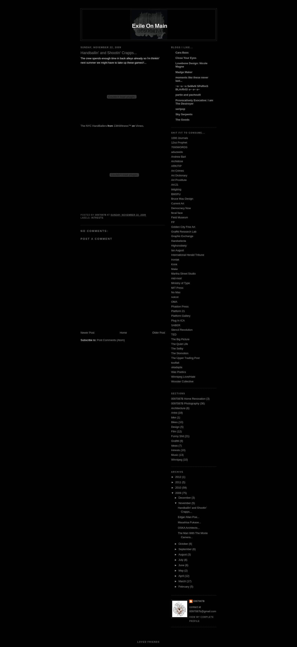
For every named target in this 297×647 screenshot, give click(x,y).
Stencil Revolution (182, 329)
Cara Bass (182, 52)
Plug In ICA (178, 320)
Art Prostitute (179, 180)
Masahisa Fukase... (189, 522)
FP (173, 222)
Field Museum (179, 217)
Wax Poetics (178, 372)
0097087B (199, 601)
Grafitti (175, 440)
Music (174, 454)
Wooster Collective (182, 381)
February (184, 586)
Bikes (174, 422)
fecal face (177, 212)
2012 (178, 476)
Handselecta (178, 240)
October (184, 543)
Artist (174, 412)
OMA (174, 301)
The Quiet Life (179, 344)
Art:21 (174, 184)
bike (173, 417)
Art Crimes (177, 170)
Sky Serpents (183, 114)
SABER (175, 325)
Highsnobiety (179, 245)
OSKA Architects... (189, 527)
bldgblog (176, 189)
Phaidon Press (180, 306)
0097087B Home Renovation (188, 398)
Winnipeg (176, 459)
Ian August (177, 250)
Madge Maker (183, 72)
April (182, 575)
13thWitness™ (122, 125)
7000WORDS (179, 147)
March (183, 581)
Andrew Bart (178, 156)
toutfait (175, 362)
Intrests (97, 218)
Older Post (158, 332)
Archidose (177, 161)
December (185, 497)
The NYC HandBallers (94, 125)
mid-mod (176, 278)
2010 (178, 487)
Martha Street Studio (183, 273)
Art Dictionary (179, 175)
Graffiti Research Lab (183, 231)
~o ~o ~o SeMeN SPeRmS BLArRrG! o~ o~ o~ (191, 88)
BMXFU (176, 194)
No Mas (175, 292)
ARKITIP (176, 166)
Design (175, 426)
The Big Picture (180, 339)
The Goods (182, 119)
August (183, 554)
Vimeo (139, 125)
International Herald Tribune (187, 254)
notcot (174, 297)
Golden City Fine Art (183, 226)
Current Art (177, 203)
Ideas (174, 445)
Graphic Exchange (182, 236)
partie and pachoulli (188, 94)
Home (123, 332)
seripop (180, 109)
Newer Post (87, 332)
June (182, 565)
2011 (178, 482)
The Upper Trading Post (185, 358)
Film (173, 431)
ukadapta (176, 367)
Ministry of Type (180, 283)
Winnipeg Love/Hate (183, 376)
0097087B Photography (185, 403)
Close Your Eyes (185, 57)
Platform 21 (178, 311)
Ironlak (175, 259)
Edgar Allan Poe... (188, 517)
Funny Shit (177, 436)
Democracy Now (181, 208)
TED (174, 334)
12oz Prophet (179, 142)
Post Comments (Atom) (111, 340)
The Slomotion (179, 353)
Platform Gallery (180, 315)
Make (174, 269)
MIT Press (177, 287)
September (185, 549)
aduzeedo (177, 152)
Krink (174, 264)
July (181, 559)
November (185, 503)
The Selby (177, 348)
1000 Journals (179, 138)
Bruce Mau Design (182, 198)
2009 (178, 493)
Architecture (178, 408)
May (181, 570)
